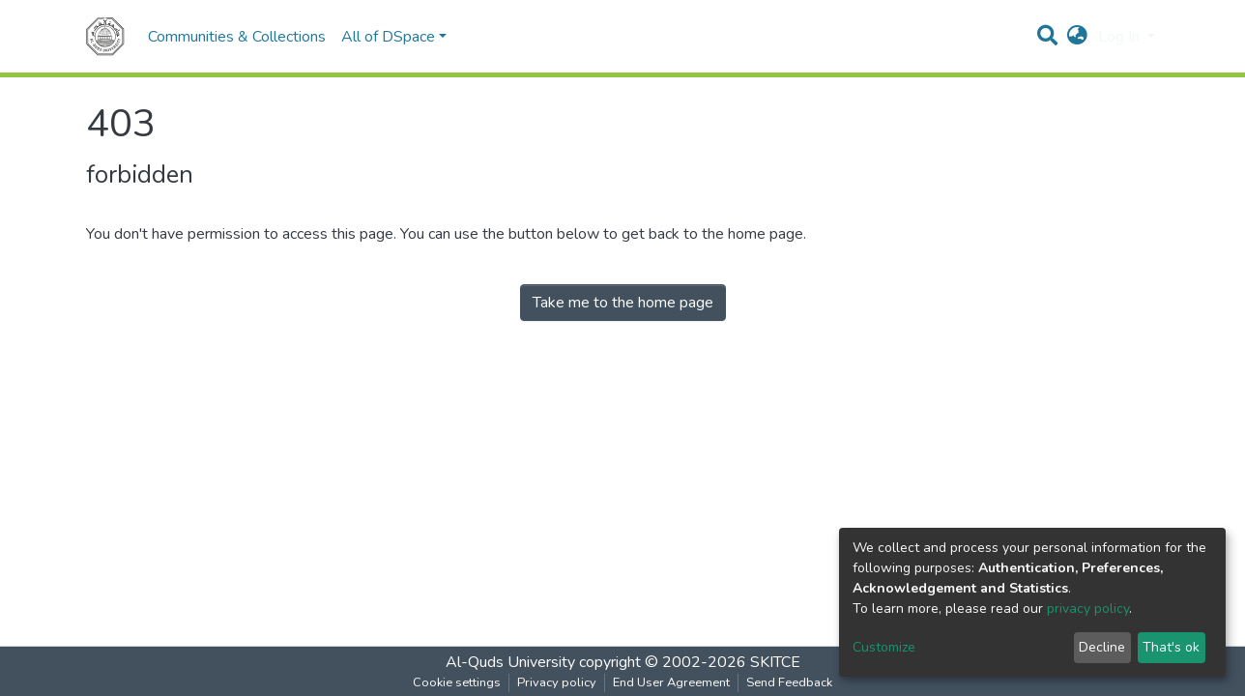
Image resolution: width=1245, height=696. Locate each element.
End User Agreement (671, 682)
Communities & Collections (237, 36)
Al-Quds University (510, 662)
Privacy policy (556, 682)
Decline (1102, 647)
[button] (1077, 36)
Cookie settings (457, 682)
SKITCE (775, 662)
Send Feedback (789, 682)
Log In (1121, 36)
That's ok (1171, 647)
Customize (884, 647)
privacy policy (1088, 608)
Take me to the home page (623, 302)
